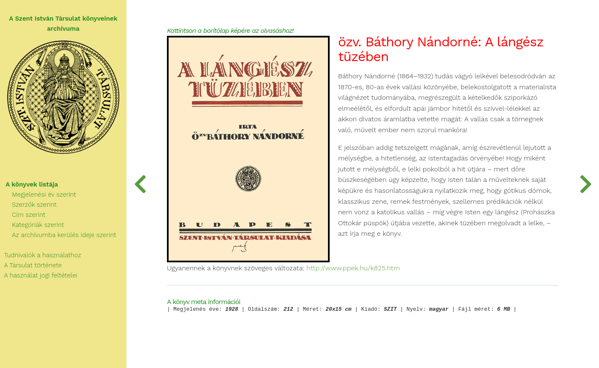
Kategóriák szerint (32, 225)
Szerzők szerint (28, 204)
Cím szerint (23, 215)
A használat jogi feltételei (38, 275)
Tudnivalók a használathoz (40, 255)
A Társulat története (31, 265)
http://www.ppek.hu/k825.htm (353, 268)
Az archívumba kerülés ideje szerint (58, 235)
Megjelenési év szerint (38, 194)
